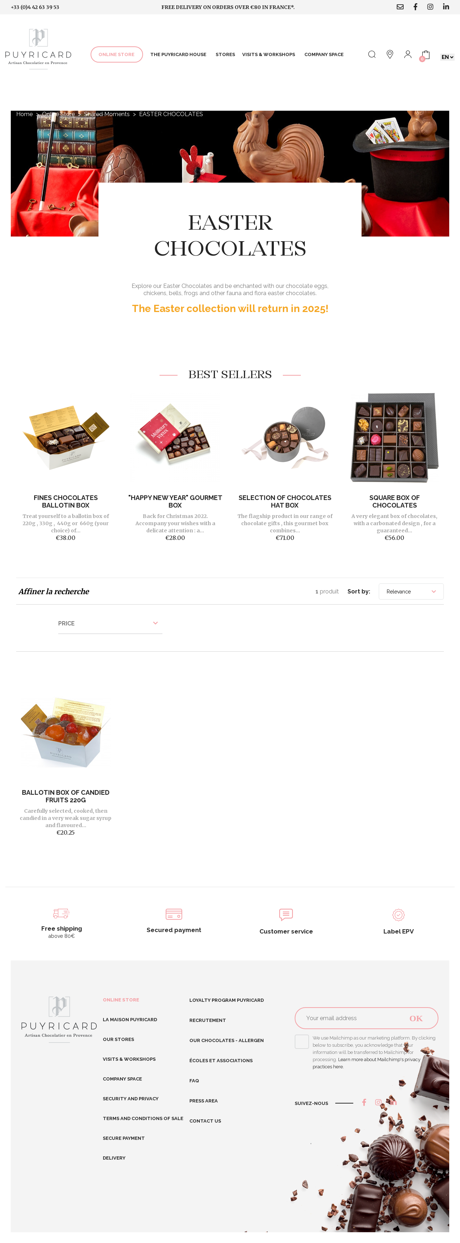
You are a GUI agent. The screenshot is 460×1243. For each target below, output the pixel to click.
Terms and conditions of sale (143, 1118)
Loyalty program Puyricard (226, 1000)
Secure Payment (124, 1138)
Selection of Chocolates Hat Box (285, 501)
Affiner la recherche (53, 591)
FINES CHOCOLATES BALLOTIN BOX (66, 501)
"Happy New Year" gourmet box (175, 501)
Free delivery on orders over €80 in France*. (228, 7)
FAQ (194, 1080)
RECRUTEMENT (207, 1020)
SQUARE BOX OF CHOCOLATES (394, 501)
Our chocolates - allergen (226, 1040)
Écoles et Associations (221, 1060)
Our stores (118, 1039)
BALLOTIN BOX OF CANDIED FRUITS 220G (66, 796)
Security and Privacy (130, 1098)
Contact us (205, 1121)
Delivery (114, 1158)
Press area (203, 1101)
